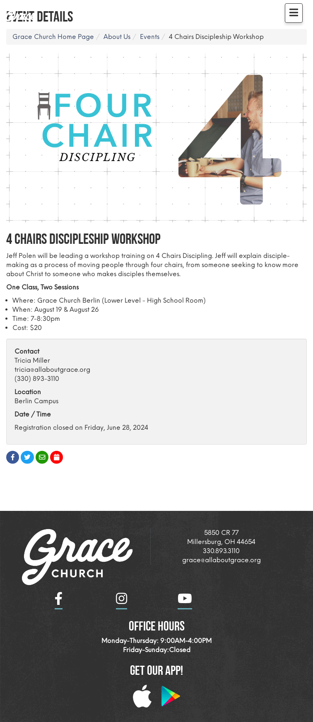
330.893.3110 (221, 551)
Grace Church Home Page (53, 37)
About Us (117, 37)
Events (149, 37)
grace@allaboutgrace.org (221, 560)
